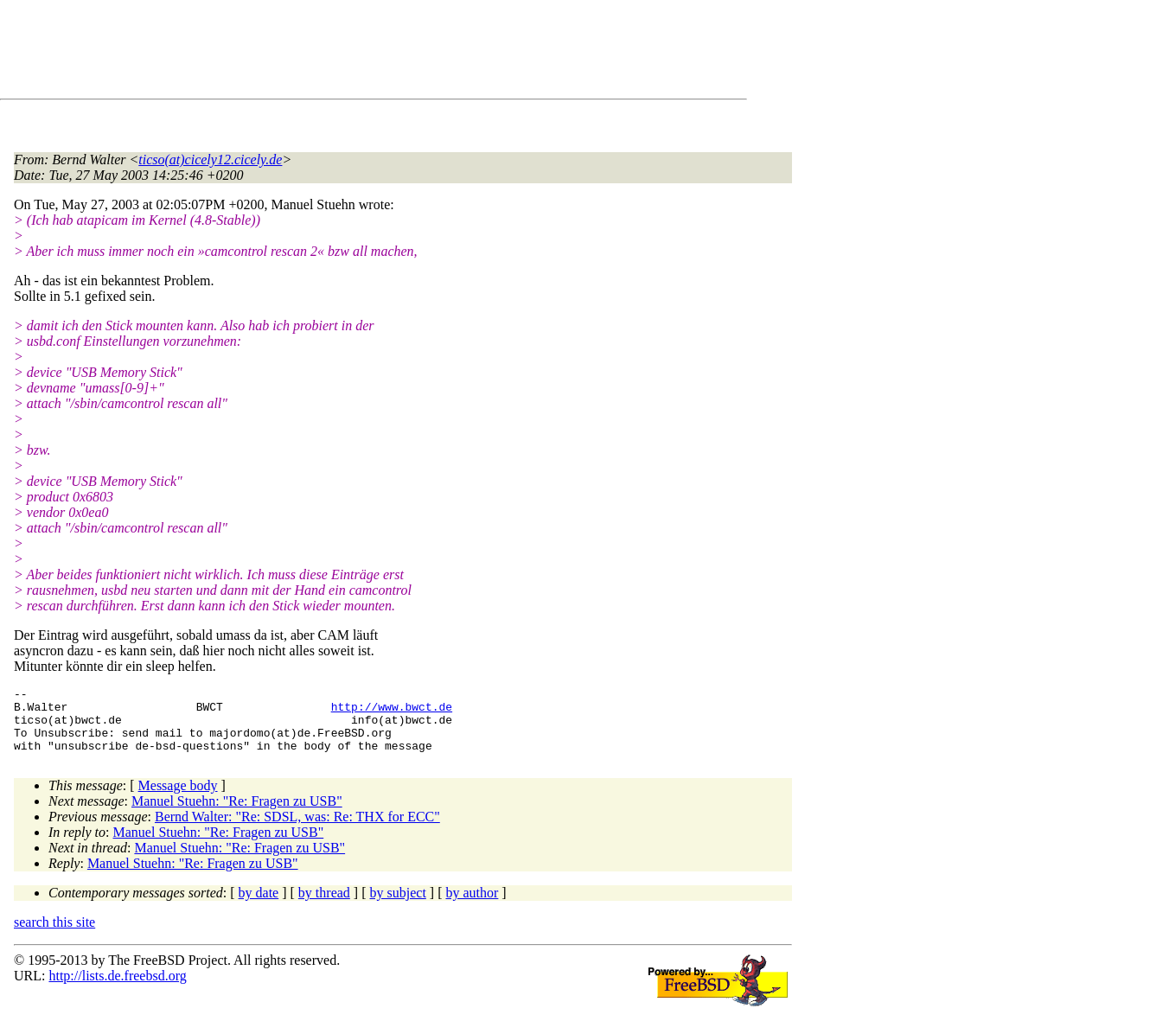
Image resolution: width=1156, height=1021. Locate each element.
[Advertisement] (328, 53)
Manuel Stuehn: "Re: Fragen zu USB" (236, 814)
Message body (178, 798)
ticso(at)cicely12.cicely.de (210, 159)
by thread (324, 905)
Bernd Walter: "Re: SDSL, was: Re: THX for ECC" (297, 829)
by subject (398, 905)
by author (471, 905)
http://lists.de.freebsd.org (117, 988)
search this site (54, 935)
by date (259, 905)
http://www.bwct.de (391, 711)
